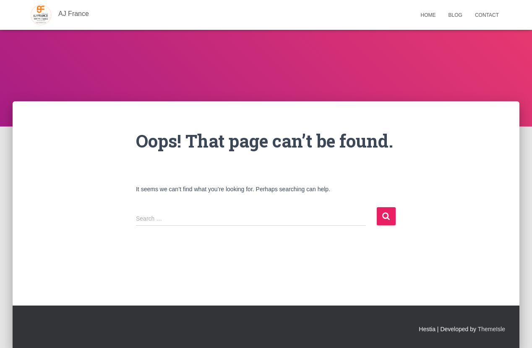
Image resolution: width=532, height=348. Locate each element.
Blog (455, 15)
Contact (487, 15)
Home (428, 15)
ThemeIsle (491, 329)
